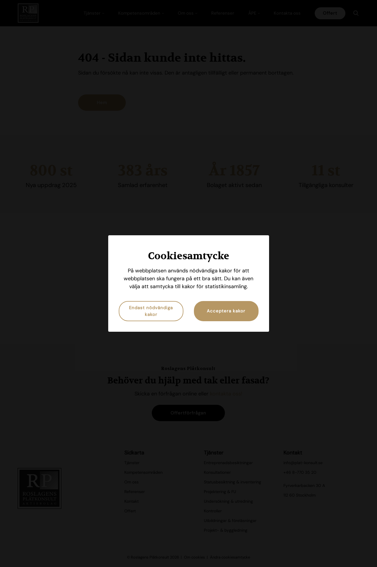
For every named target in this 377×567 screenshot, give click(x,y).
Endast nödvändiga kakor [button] (151, 311)
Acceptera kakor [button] (226, 311)
